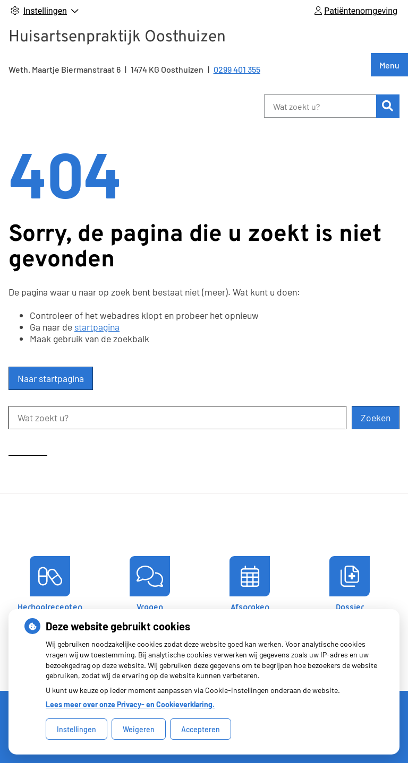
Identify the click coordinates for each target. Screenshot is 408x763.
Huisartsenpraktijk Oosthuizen (117, 37)
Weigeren (139, 729)
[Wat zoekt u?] (320, 106)
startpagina (97, 327)
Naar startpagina (51, 378)
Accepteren (200, 729)
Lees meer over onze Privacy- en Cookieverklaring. (130, 704)
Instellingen (76, 729)
